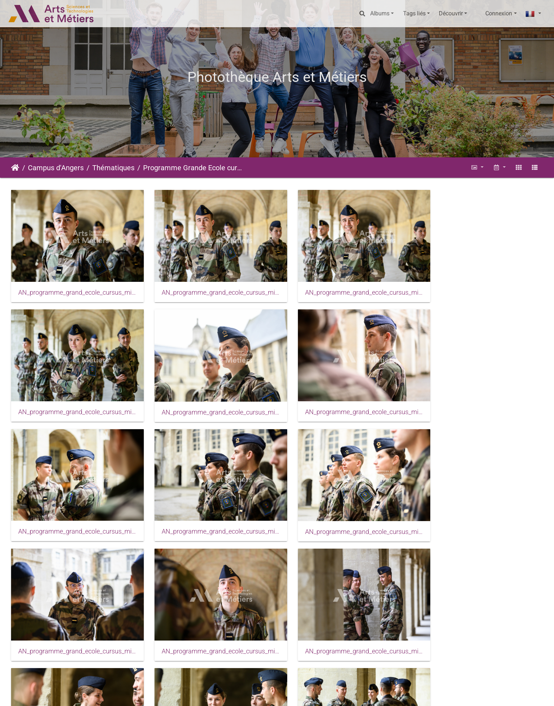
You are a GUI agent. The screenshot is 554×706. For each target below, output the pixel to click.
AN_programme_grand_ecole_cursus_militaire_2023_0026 (209, 629)
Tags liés (414, 13)
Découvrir (451, 13)
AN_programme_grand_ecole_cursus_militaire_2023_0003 (345, 287)
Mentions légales (239, 693)
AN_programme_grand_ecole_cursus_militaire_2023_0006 (73, 401)
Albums (379, 13)
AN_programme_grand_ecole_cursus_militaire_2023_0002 (209, 287)
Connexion (498, 13)
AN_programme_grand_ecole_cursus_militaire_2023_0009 (345, 401)
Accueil (15, 167)
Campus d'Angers (56, 167)
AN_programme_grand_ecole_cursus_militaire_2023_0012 (480, 401)
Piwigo (187, 693)
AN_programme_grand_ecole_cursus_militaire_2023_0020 (345, 515)
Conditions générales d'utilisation (307, 693)
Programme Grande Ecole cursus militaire (192, 167)
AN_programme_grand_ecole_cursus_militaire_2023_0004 (480, 287)
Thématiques (113, 167)
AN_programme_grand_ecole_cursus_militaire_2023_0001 (73, 287)
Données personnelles (380, 693)
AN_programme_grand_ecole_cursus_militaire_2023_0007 (209, 401)
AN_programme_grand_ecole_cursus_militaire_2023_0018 (209, 515)
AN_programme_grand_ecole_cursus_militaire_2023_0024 (73, 629)
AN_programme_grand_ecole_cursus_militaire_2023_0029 (345, 629)
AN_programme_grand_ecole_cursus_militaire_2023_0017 (73, 515)
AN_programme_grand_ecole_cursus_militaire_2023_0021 (480, 515)
